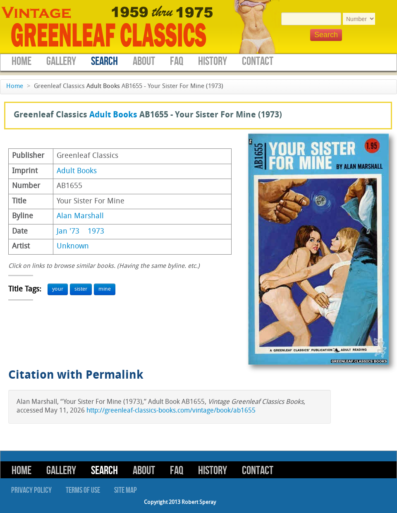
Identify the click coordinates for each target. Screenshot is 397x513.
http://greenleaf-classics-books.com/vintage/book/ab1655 (171, 411)
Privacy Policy (31, 490)
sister (80, 289)
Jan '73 (68, 232)
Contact (257, 61)
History (212, 61)
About (144, 61)
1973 (96, 232)
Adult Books (103, 87)
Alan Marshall (80, 216)
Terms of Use (83, 490)
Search (104, 61)
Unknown (73, 247)
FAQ (176, 61)
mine (104, 289)
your (57, 289)
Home (21, 61)
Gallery (61, 61)
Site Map (125, 490)
